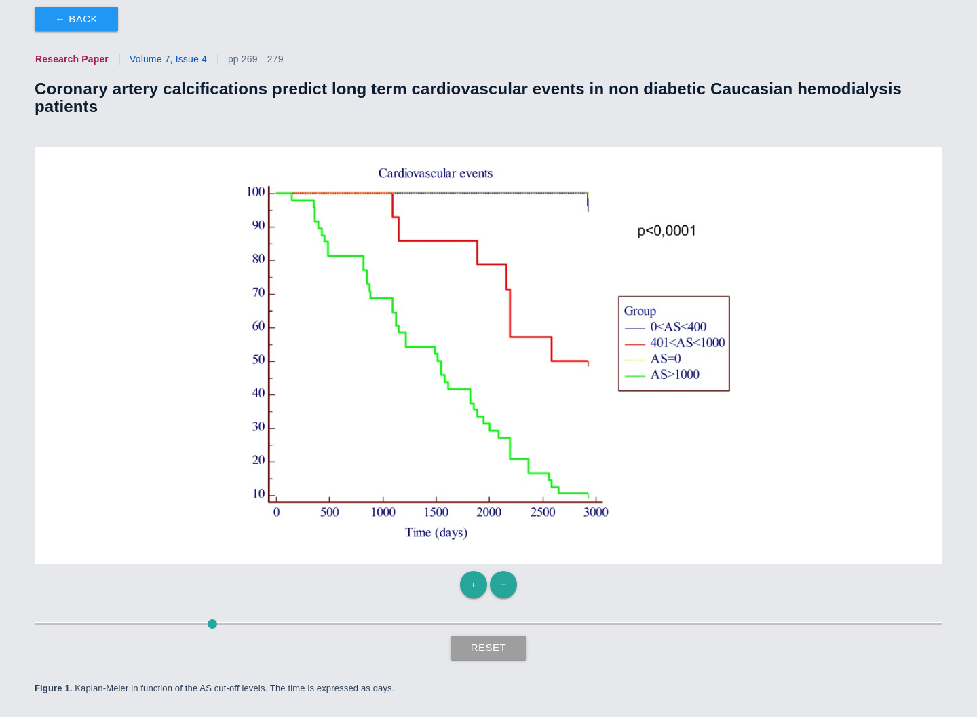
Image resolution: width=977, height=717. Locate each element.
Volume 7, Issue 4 (168, 59)
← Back (76, 18)
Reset (489, 647)
